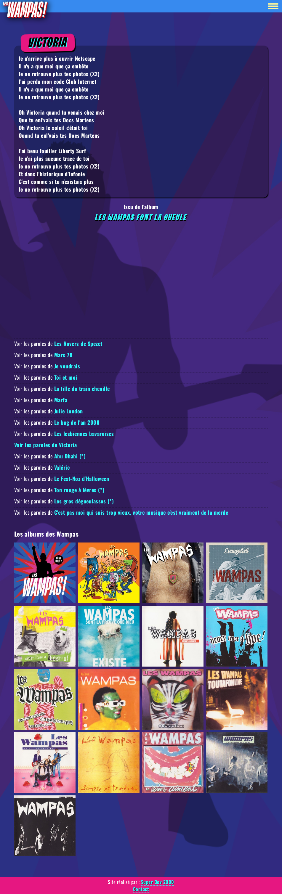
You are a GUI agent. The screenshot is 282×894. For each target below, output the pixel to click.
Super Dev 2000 (157, 881)
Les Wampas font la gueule (141, 218)
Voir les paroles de (58, 343)
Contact (141, 889)
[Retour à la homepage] (25, 9)
